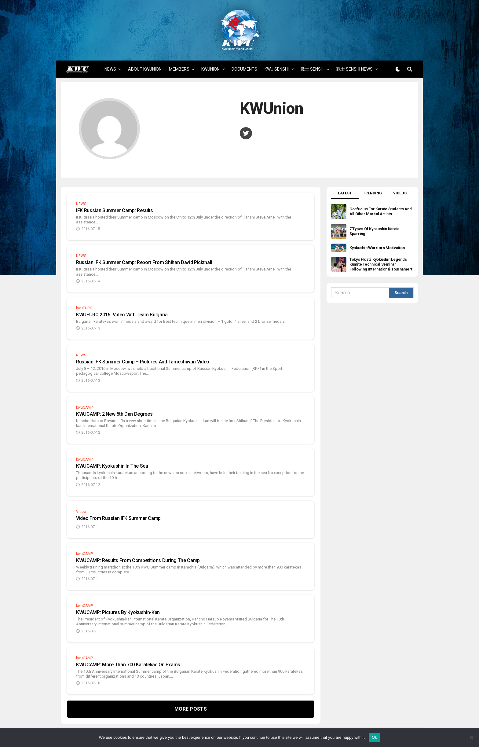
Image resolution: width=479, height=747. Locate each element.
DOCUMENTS (244, 60)
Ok (374, 737)
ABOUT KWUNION (145, 60)
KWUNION (210, 60)
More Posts (190, 701)
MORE (240, 78)
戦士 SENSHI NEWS (354, 60)
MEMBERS (179, 60)
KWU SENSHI (277, 60)
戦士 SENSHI (312, 60)
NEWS (110, 60)
